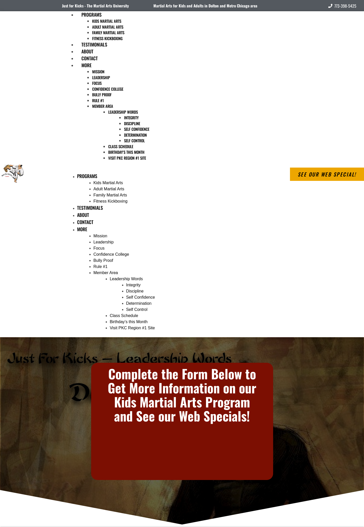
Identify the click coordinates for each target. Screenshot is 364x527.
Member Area (102, 106)
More (86, 65)
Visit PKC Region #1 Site (127, 158)
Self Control (134, 140)
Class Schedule (120, 146)
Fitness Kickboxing (110, 201)
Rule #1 (98, 100)
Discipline (132, 123)
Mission (98, 71)
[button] (158, 170)
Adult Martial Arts (107, 27)
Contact (85, 222)
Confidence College (107, 89)
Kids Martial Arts (106, 21)
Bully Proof (102, 94)
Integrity (131, 117)
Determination (135, 135)
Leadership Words (123, 112)
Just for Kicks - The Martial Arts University (95, 5)
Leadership (101, 77)
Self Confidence (136, 129)
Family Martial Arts (108, 32)
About (83, 215)
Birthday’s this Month (126, 152)
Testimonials (90, 207)
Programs (91, 14)
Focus (97, 83)
